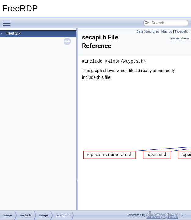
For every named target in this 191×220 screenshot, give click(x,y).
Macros (166, 32)
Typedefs (181, 32)
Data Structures (147, 32)
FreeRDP (13, 33)
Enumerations (179, 38)
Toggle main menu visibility (8, 20)
